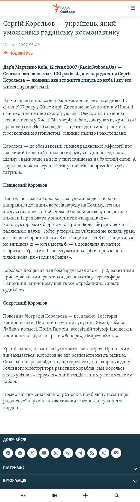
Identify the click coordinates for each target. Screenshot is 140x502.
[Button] (18, 55)
